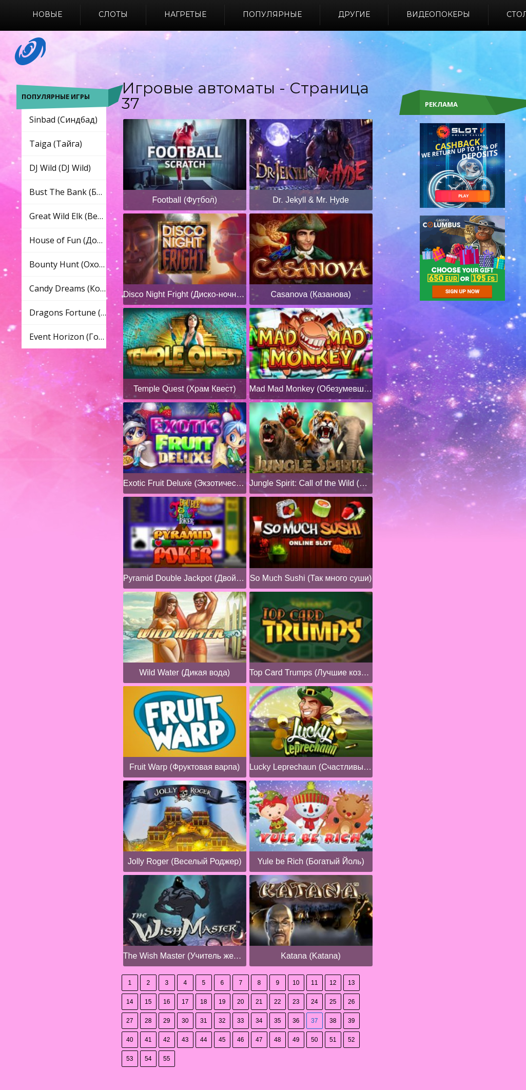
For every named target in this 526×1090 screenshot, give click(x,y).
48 (277, 1039)
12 (332, 982)
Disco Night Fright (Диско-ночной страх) (184, 294)
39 (351, 1020)
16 (166, 1001)
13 (351, 982)
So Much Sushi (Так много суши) (311, 578)
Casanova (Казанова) (310, 294)
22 (277, 1001)
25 (332, 1001)
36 (296, 1020)
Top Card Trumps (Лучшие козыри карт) (311, 672)
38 (332, 1020)
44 (203, 1039)
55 (166, 1058)
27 (129, 1020)
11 (314, 982)
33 (240, 1020)
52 (351, 1039)
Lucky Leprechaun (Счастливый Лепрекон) (311, 767)
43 (185, 1039)
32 (222, 1020)
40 (129, 1039)
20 (240, 1001)
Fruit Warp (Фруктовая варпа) (184, 767)
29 (166, 1020)
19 (222, 1001)
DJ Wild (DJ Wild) (60, 168)
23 (296, 1001)
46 (240, 1039)
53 (129, 1058)
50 (314, 1039)
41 (148, 1039)
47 (259, 1039)
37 (314, 1020)
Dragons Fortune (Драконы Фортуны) (67, 312)
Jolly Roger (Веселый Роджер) (185, 861)
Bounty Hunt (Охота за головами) (67, 264)
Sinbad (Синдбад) (63, 119)
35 (277, 1020)
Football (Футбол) (184, 200)
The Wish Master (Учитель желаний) (184, 955)
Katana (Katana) (311, 955)
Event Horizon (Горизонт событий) (67, 337)
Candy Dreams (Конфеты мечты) (67, 288)
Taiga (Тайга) (55, 144)
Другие (354, 14)
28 (148, 1020)
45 (222, 1039)
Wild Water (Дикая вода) (184, 672)
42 (166, 1039)
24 (314, 1001)
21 (259, 1001)
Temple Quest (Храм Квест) (184, 388)
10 (296, 982)
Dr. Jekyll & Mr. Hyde (310, 200)
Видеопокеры (438, 14)
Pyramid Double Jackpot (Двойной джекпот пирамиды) (184, 578)
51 (332, 1039)
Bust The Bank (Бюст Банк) (67, 192)
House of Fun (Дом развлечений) (67, 240)
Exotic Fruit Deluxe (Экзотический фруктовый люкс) (184, 483)
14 (129, 1001)
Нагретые (185, 14)
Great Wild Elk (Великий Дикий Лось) (67, 216)
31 (203, 1020)
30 (185, 1020)
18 (203, 1001)
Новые (47, 14)
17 (185, 1001)
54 (148, 1058)
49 (296, 1039)
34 (259, 1020)
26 (351, 1001)
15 (148, 1001)
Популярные (272, 14)
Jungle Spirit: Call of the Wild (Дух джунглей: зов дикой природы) (311, 483)
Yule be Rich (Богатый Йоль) (310, 861)
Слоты (113, 14)
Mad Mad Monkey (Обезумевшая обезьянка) (311, 388)
